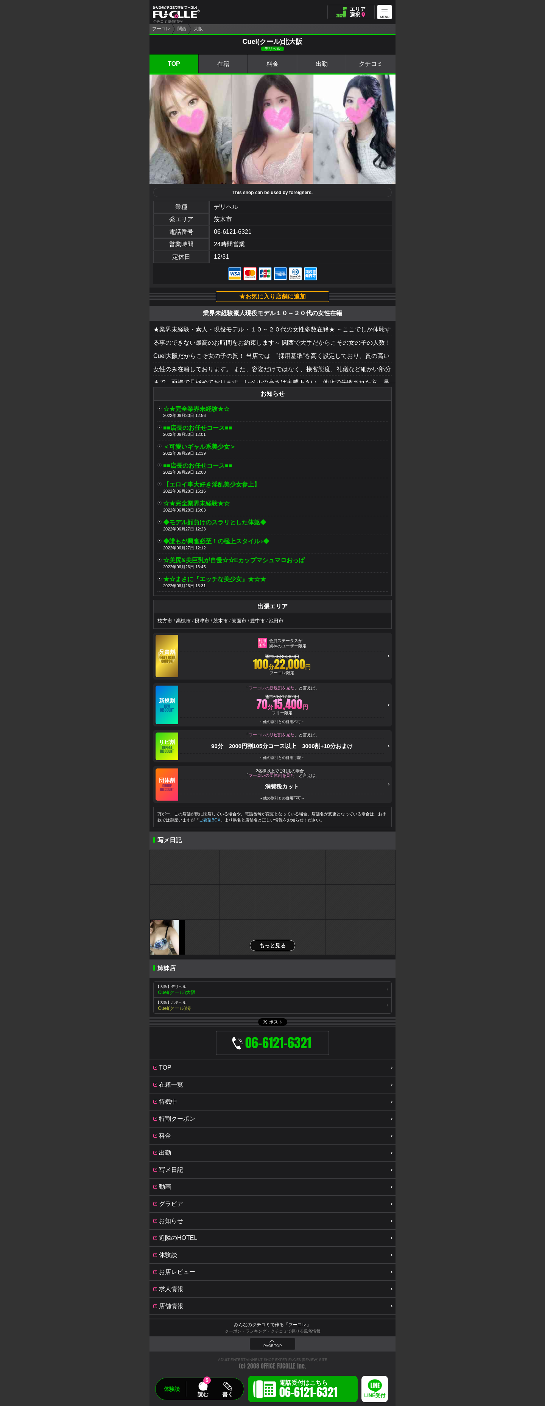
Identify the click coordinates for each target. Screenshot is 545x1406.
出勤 (322, 64)
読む (203, 1394)
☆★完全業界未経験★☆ (196, 409)
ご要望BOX (209, 820)
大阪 (198, 28)
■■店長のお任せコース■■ (197, 428)
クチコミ (371, 64)
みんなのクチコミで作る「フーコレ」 (272, 1324)
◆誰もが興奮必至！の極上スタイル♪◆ (216, 541)
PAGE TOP (272, 1346)
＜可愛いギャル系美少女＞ (199, 446)
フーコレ (161, 28)
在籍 (223, 64)
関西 (182, 28)
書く (227, 1394)
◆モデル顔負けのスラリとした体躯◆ (214, 522)
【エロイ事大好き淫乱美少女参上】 (211, 484)
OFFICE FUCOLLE (278, 1366)
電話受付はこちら (308, 1390)
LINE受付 (374, 1395)
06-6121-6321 (233, 232)
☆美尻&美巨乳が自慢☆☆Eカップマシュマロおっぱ (234, 560)
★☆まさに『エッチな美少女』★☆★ (214, 579)
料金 (272, 64)
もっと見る (272, 946)
